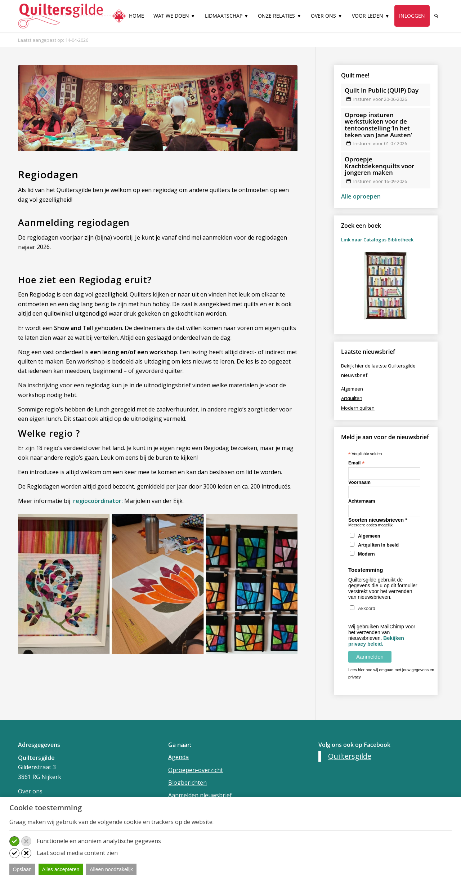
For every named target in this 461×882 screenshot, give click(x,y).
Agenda (178, 757)
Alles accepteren (61, 869)
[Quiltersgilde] (72, 16)
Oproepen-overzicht (195, 770)
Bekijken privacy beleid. (376, 641)
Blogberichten (187, 783)
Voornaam (359, 482)
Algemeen (369, 536)
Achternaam (361, 501)
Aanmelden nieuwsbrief (200, 795)
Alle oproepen (361, 196)
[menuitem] (136, 19)
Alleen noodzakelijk (111, 869)
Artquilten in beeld (378, 545)
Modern (366, 554)
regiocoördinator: (97, 501)
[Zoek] (436, 16)
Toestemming (365, 570)
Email (356, 463)
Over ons (30, 791)
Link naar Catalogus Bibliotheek (377, 239)
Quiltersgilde (349, 756)
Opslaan (22, 869)
